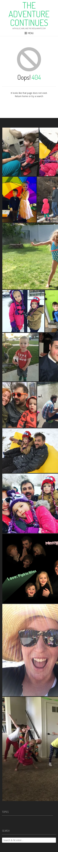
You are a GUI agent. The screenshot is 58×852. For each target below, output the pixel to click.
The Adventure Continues (29, 14)
